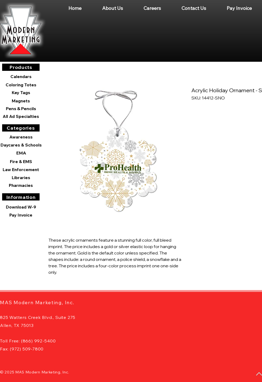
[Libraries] (21, 177)
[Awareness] (21, 136)
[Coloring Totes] (21, 84)
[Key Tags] (21, 92)
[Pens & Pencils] (21, 108)
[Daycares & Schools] (21, 144)
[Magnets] (21, 100)
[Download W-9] (21, 206)
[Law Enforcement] (21, 169)
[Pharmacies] (21, 185)
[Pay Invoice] (21, 214)
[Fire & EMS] (21, 161)
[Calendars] (21, 76)
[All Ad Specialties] (21, 116)
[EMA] (21, 152)
